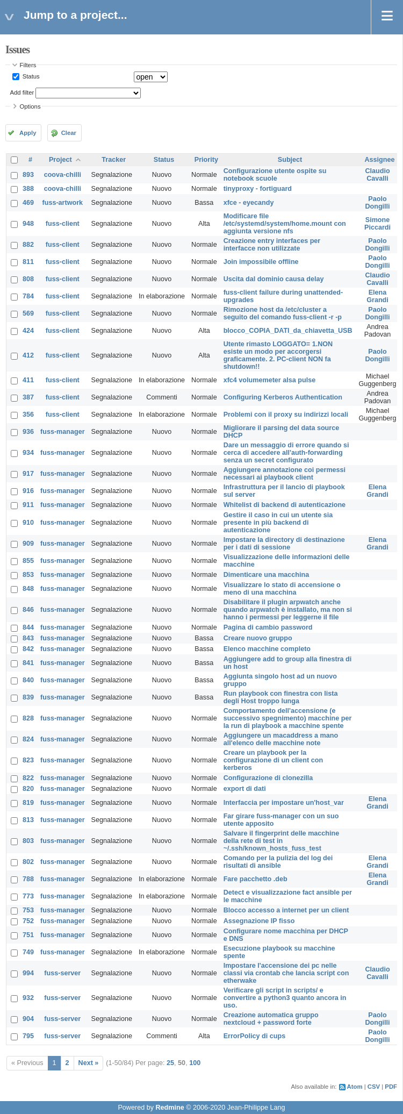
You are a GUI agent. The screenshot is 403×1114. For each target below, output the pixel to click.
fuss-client (63, 223)
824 (28, 739)
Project (60, 159)
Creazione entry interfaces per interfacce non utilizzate (272, 244)
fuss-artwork (62, 202)
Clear (68, 133)
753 (28, 910)
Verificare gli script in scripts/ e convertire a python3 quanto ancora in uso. (285, 998)
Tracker (114, 159)
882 (28, 244)
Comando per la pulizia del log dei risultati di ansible (278, 861)
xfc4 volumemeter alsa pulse (270, 380)
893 (28, 174)
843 (28, 638)
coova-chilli (62, 174)
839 (28, 697)
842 (28, 649)
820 (28, 788)
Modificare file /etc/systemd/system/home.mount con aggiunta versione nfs (285, 223)
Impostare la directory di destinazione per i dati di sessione (284, 543)
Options (30, 106)
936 (28, 431)
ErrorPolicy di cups (254, 1036)
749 (28, 952)
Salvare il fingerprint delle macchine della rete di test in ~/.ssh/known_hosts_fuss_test (282, 841)
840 (28, 680)
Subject (290, 159)
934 (28, 452)
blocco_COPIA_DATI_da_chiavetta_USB (288, 330)
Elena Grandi (377, 296)
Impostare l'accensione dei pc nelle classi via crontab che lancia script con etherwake (286, 973)
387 (28, 397)
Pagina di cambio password (268, 627)
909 (28, 543)
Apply (27, 133)
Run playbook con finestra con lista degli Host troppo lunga (281, 697)
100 (194, 1063)
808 (28, 279)
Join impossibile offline (261, 262)
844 (28, 627)
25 (170, 1063)
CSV (374, 1086)
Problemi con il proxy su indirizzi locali (286, 414)
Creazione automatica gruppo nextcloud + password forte (271, 1018)
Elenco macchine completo (267, 649)
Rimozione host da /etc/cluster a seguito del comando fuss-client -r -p (283, 313)
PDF (391, 1086)
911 (28, 505)
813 (28, 820)
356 (28, 414)
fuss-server (62, 973)
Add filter (22, 92)
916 (28, 491)
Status (30, 76)
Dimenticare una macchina (267, 575)
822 (28, 778)
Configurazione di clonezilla (268, 778)
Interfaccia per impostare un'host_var (284, 802)
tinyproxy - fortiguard (258, 188)
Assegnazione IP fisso (259, 921)
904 (28, 1019)
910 (28, 522)
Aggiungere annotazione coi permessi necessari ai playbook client (285, 473)
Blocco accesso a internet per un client (286, 910)
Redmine (169, 1107)
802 (28, 862)
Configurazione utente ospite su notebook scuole (275, 174)
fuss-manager (62, 431)
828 (28, 718)
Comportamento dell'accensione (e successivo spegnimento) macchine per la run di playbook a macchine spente (288, 718)
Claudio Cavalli (377, 174)
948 (28, 223)
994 (28, 973)
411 (28, 380)
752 (28, 921)
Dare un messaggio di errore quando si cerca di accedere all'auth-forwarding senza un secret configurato (286, 452)
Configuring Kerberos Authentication (283, 397)
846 (28, 609)
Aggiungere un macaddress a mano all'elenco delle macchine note (281, 739)
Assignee (380, 159)
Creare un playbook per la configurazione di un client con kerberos (273, 760)
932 (28, 998)
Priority (206, 159)
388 (28, 188)
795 (28, 1036)
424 (28, 330)
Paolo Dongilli (377, 202)
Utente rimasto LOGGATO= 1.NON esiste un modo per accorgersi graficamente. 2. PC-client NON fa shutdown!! (278, 355)
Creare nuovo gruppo (258, 638)
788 (28, 879)
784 (28, 296)
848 (28, 588)
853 (28, 575)
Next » (88, 1063)
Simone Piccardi (377, 223)
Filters (28, 65)
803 (28, 841)
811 (28, 262)
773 (28, 896)
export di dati (245, 788)
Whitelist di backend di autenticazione (285, 505)
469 (28, 202)
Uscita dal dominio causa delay (274, 279)
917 (28, 473)
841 (28, 663)
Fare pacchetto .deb (255, 879)
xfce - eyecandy (249, 202)
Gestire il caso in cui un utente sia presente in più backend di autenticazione (278, 522)
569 (28, 313)
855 (28, 561)
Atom (355, 1086)
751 (28, 935)
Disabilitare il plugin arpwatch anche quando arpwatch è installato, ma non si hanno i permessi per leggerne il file (288, 609)
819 (28, 802)
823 (28, 760)
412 (28, 355)
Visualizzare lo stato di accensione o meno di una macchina (282, 588)
